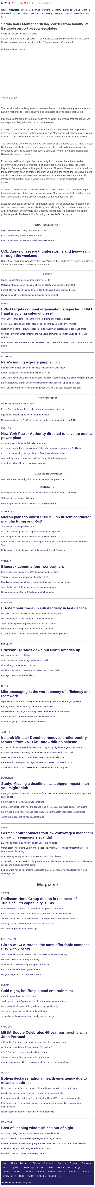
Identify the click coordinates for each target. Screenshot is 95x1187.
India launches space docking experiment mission (25, 1148)
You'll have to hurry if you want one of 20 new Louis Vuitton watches (34, 1001)
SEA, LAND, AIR (9, 939)
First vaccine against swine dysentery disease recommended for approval (37, 752)
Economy (56, 10)
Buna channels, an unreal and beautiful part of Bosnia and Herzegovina (36, 913)
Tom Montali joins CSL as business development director (28, 587)
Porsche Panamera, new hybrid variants (20, 969)
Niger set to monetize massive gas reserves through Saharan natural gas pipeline (41, 701)
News (4, 10)
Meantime (79, 13)
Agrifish (86, 10)
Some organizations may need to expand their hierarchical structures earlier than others (44, 807)
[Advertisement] (23, 69)
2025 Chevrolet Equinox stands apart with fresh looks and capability (34, 954)
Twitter (30, 1176)
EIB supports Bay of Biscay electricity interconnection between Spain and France (40, 383)
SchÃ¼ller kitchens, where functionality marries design (28, 1016)
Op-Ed (77, 10)
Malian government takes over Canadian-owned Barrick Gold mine (33, 550)
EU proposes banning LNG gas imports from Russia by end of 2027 (34, 453)
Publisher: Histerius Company (16, 1182)
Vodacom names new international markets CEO (25, 577)
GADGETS (6, 1027)
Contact (85, 1172)
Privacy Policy (9, 1176)
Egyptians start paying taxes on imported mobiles (25, 415)
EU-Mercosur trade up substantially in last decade (44, 608)
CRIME (4, 827)
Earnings (67, 10)
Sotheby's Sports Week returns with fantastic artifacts (27, 923)
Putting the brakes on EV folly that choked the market (27, 706)
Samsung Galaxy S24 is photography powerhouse (25, 1057)
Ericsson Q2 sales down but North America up (40, 650)
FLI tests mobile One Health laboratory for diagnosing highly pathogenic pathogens (41, 747)
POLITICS (6, 428)
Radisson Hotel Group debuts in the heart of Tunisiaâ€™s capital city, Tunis (39, 901)
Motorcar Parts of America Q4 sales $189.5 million (25, 660)
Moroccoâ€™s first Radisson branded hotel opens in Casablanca (33, 908)
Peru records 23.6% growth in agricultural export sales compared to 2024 (36, 762)
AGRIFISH (6, 732)
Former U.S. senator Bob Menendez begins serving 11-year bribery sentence (38, 324)
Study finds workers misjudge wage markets (22, 802)
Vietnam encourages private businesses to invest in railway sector (33, 368)
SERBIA (13, 98)
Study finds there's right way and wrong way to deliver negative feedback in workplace (43, 812)
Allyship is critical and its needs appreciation (22, 817)
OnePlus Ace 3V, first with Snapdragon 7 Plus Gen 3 (26, 1047)
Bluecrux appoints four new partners (32, 566)
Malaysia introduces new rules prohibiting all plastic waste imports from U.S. (38, 285)
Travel (25, 13)
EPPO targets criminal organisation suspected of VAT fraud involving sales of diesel (47, 311)
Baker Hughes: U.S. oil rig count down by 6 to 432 (25, 280)
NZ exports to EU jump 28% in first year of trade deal (27, 629)
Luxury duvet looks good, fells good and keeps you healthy (29, 1006)
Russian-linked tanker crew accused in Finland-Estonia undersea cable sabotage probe (43, 329)
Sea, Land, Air (37, 13)
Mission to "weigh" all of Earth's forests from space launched (30, 1133)
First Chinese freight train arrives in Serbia (22, 235)
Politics (23, 10)
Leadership (6, 13)
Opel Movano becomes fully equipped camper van (25, 964)
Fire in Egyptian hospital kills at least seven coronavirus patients (32, 409)
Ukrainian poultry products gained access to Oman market (29, 295)
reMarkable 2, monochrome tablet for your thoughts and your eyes (33, 1042)
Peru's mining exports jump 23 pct (30, 362)
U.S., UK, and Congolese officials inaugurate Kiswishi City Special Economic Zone (41, 388)
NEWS (4, 303)
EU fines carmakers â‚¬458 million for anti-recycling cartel (29, 843)
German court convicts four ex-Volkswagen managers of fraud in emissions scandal (47, 835)
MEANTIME (7, 1122)
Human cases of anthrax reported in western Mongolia (27, 1112)
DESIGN (5, 985)
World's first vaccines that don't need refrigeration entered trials (32, 1093)
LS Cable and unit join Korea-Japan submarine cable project (30, 531)
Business (13, 10)
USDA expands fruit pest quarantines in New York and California (32, 757)
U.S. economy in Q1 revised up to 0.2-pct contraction (27, 619)
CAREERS (6, 561)
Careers (46, 10)
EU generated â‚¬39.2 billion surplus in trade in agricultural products (34, 634)
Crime (17, 13)
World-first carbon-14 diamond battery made (22, 1153)
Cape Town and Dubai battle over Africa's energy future (28, 716)
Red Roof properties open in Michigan (19, 928)
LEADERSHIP (8, 778)
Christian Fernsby (11, 34)
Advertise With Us (57, 1172)
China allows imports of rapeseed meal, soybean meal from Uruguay (34, 767)
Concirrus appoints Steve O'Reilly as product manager (27, 592)
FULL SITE (54, 1176)
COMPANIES (7, 511)
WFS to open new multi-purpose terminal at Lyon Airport (28, 503)
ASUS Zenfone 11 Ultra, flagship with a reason (24, 1052)
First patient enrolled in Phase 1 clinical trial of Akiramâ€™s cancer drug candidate (41, 1098)
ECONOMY (6, 602)
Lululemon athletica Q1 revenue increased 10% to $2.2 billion (31, 670)
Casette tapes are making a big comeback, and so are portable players (35, 1062)
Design (49, 13)
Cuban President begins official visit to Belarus (24, 443)
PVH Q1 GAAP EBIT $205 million (17, 675)
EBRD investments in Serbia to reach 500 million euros (28, 240)
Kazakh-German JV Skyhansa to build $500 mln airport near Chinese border (38, 290)
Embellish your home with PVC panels (19, 996)
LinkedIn (41, 1176)
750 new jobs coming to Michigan (17, 498)
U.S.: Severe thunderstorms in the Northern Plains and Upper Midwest (35, 319)
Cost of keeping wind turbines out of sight (37, 1128)
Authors (40, 1172)
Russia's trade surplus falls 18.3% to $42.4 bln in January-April (31, 613)
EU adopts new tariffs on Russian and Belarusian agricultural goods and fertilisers (41, 448)
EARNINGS (7, 644)
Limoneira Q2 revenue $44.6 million (18, 665)
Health (69, 13)
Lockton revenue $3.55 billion (15, 655)
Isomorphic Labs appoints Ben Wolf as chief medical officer (30, 572)
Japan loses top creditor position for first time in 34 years (29, 624)
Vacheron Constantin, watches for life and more (24, 1011)
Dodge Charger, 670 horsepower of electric (22, 974)
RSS (21, 1176)
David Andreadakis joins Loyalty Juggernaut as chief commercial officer (36, 582)
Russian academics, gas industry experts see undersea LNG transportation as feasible (43, 1143)
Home (5, 1163)
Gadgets (59, 13)
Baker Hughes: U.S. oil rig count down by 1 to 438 (25, 373)
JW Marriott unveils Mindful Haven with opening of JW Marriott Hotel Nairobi (38, 918)
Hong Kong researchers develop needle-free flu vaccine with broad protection (39, 1088)
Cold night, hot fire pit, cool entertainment (37, 991)
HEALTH (5, 1073)
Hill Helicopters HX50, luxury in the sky (20, 959)
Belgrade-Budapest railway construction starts (23, 230)
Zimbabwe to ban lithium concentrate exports (23, 463)
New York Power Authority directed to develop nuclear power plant (33, 479)
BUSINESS (6, 356)
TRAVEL (5, 893)
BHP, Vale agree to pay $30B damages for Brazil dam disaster (31, 856)
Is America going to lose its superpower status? (24, 721)
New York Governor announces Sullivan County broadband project (33, 458)
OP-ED (4, 686)
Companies (34, 10)
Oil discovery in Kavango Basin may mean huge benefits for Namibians (35, 711)
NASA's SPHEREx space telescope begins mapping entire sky (31, 1138)
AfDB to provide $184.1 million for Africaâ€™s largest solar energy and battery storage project (47, 378)
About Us (73, 1172)
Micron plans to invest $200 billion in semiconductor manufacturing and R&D (38, 420)
